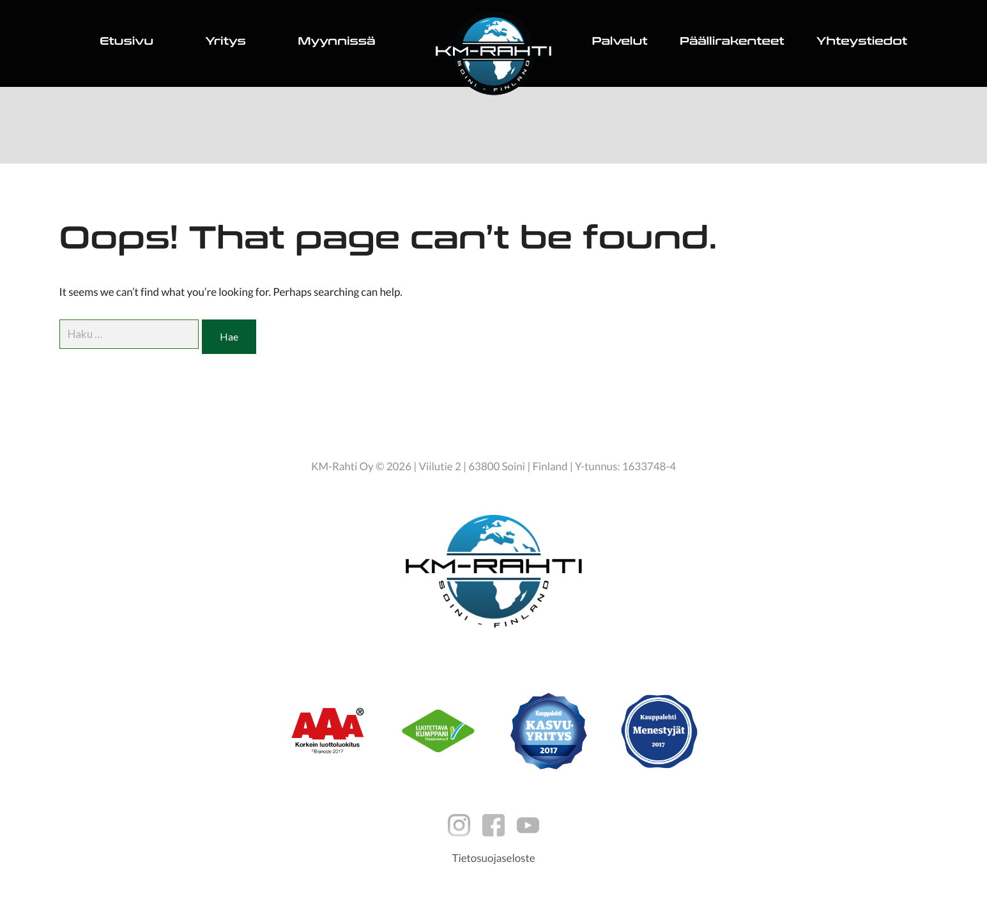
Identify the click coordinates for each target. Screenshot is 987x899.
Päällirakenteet (732, 43)
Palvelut (620, 43)
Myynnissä (336, 43)
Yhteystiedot (861, 43)
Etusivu (126, 43)
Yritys (225, 43)
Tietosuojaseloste (493, 857)
